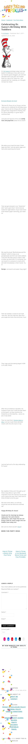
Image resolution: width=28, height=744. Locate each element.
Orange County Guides (14, 718)
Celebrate (9, 20)
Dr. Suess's (7, 71)
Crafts (14, 722)
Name (3, 612)
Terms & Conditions (14, 711)
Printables (13, 727)
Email (3, 619)
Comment (5, 592)
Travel (14, 729)
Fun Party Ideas (18, 20)
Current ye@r (6, 629)
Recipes (14, 720)
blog (19, 527)
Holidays (14, 725)
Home (3, 20)
